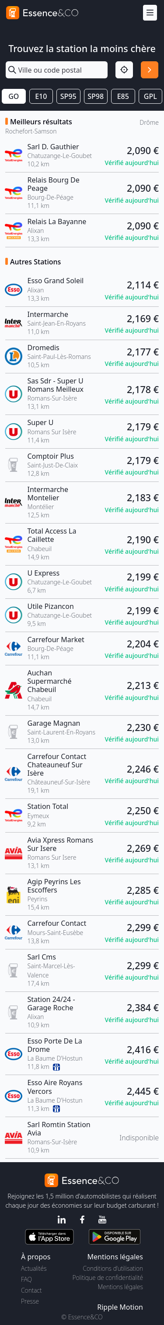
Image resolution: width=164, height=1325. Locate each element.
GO (13, 96)
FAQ (26, 1279)
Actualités (34, 1268)
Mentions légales (120, 1287)
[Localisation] (124, 70)
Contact (31, 1290)
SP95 (68, 96)
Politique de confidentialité (108, 1277)
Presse (30, 1301)
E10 (41, 96)
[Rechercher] (149, 70)
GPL (150, 96)
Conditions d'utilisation (113, 1268)
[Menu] (150, 13)
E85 (123, 96)
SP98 (95, 96)
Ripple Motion (120, 1307)
